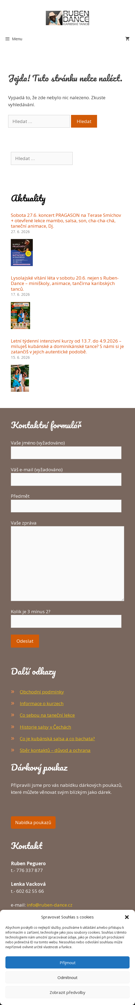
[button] (127, 917)
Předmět (66, 501)
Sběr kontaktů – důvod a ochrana (55, 750)
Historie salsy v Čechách (45, 727)
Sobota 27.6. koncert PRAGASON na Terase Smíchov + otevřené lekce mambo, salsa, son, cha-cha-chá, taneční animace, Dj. (66, 220)
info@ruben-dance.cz (49, 905)
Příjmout (68, 962)
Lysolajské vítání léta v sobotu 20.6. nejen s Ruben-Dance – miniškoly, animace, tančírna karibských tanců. (65, 283)
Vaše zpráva (67, 526)
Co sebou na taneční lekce (47, 715)
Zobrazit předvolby (67, 992)
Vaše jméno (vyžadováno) (66, 448)
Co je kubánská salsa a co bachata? (57, 738)
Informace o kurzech (41, 703)
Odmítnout (67, 977)
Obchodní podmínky (42, 692)
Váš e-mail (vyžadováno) (66, 474)
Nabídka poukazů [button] (33, 822)
